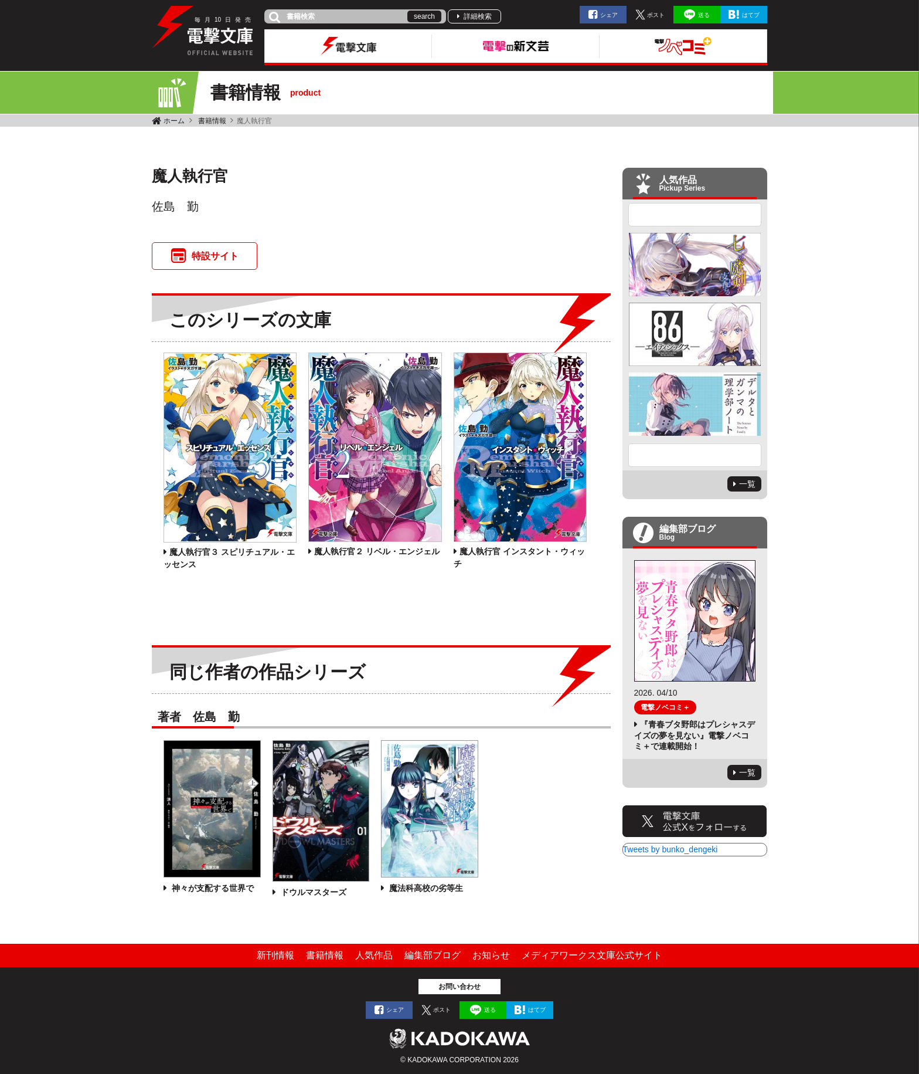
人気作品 (374, 955)
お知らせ (491, 955)
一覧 (747, 484)
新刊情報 (275, 955)
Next (695, 455)
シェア (609, 15)
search (424, 16)
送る (704, 15)
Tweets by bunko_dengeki (670, 849)
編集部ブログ (432, 955)
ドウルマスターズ (312, 892)
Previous (695, 214)
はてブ (751, 15)
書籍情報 (212, 121)
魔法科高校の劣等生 (425, 888)
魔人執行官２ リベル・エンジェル (377, 551)
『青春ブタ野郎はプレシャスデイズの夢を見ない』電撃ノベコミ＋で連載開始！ (694, 735)
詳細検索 (478, 16)
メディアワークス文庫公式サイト (592, 955)
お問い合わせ (459, 986)
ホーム (174, 121)
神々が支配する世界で (211, 888)
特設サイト (215, 256)
